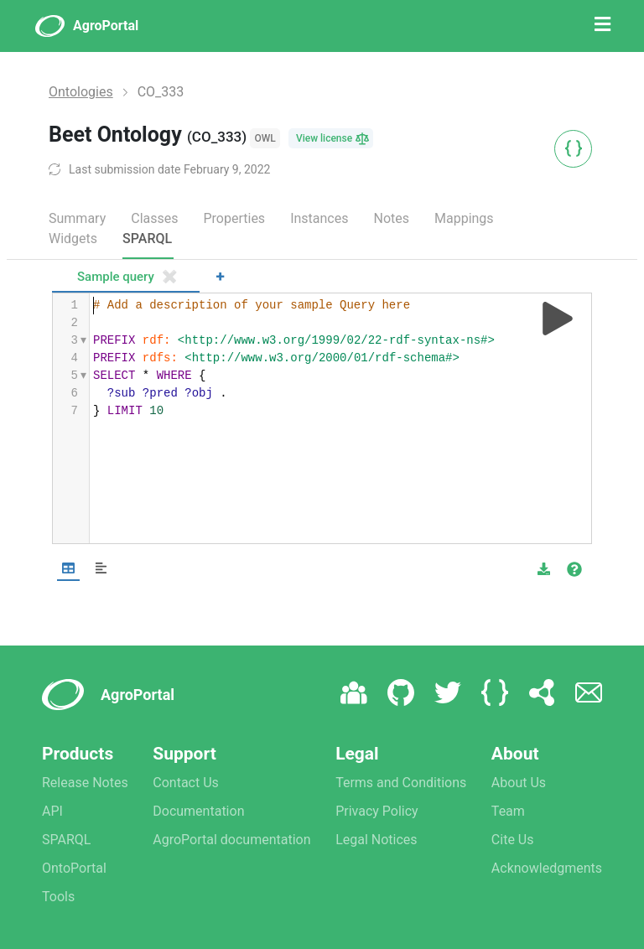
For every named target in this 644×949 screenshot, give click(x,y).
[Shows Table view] (68, 569)
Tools (58, 897)
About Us (518, 783)
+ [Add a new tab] (220, 276)
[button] (544, 569)
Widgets (73, 238)
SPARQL (147, 238)
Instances (319, 218)
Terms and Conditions (400, 783)
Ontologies (81, 92)
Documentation (198, 811)
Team (508, 811)
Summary (77, 218)
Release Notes (85, 783)
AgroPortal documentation (231, 840)
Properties (234, 218)
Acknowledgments (546, 868)
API (52, 811)
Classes (154, 218)
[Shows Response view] (101, 569)
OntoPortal (74, 868)
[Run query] (557, 318)
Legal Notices (376, 840)
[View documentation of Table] (574, 569)
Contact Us (186, 783)
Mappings (464, 218)
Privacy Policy (376, 811)
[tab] (126, 278)
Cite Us (512, 840)
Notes (391, 218)
